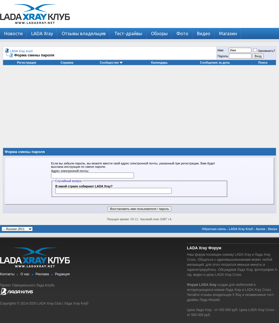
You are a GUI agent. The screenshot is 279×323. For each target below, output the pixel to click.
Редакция (62, 274)
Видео (203, 33)
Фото (182, 33)
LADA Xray (42, 33)
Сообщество (111, 62)
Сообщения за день (215, 62)
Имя (220, 50)
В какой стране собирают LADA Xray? (83, 186)
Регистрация (26, 62)
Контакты (7, 274)
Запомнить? (264, 50)
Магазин (228, 33)
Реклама (42, 274)
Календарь (159, 62)
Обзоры (159, 33)
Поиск (263, 62)
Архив (260, 229)
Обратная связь (214, 229)
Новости (13, 33)
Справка (67, 62)
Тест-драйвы (128, 33)
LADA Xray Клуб (21, 51)
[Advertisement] (139, 109)
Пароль (222, 56)
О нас (25, 274)
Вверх (272, 229)
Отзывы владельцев (84, 33)
